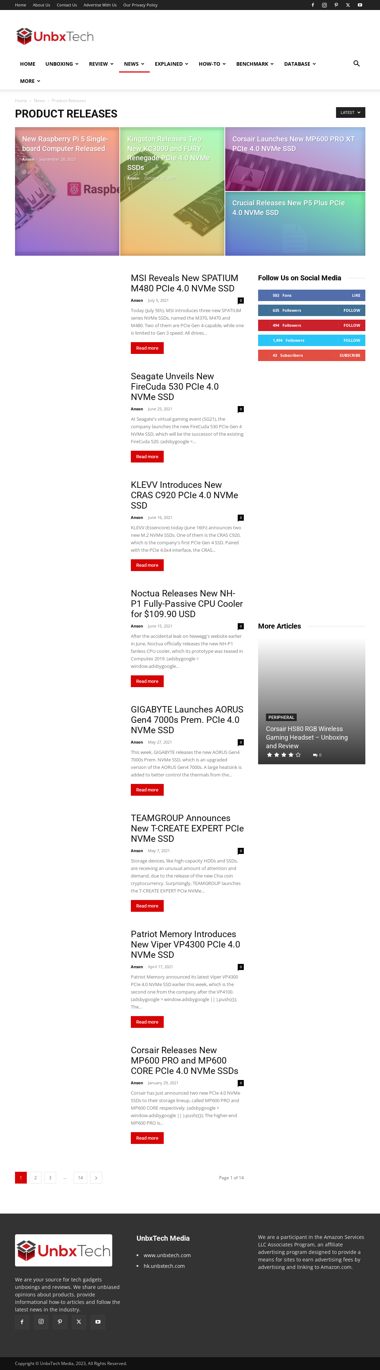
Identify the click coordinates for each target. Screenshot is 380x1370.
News (134, 63)
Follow (352, 310)
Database (300, 63)
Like (356, 295)
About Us (41, 5)
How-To (212, 63)
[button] (356, 64)
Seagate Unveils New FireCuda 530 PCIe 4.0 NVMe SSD (175, 386)
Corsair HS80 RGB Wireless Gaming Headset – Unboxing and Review (307, 737)
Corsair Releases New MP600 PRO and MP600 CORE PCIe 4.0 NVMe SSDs (184, 1060)
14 (80, 1178)
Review (101, 63)
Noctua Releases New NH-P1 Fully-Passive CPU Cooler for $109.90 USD (187, 603)
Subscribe (350, 355)
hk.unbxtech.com (164, 1265)
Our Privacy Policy (140, 5)
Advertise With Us (100, 5)
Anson (28, 159)
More (30, 81)
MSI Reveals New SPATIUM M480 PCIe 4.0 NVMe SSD (184, 283)
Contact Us (67, 5)
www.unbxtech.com (167, 1255)
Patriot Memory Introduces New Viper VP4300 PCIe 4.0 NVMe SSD (185, 944)
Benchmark (255, 63)
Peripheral (281, 717)
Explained (171, 63)
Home (20, 5)
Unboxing (62, 63)
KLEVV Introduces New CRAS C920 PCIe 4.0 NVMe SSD (184, 495)
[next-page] (96, 1178)
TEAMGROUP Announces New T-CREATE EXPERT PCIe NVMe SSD (187, 828)
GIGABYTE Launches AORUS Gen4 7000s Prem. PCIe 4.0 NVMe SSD (187, 719)
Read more (147, 348)
